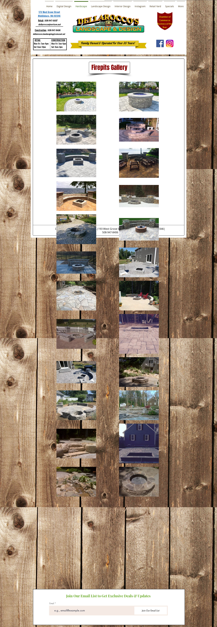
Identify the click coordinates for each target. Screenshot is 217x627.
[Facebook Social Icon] (160, 43)
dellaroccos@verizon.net (49, 24)
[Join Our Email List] (151, 610)
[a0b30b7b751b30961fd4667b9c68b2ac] (169, 43)
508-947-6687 (51, 20)
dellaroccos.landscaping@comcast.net (49, 34)
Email (51, 603)
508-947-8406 (54, 30)
